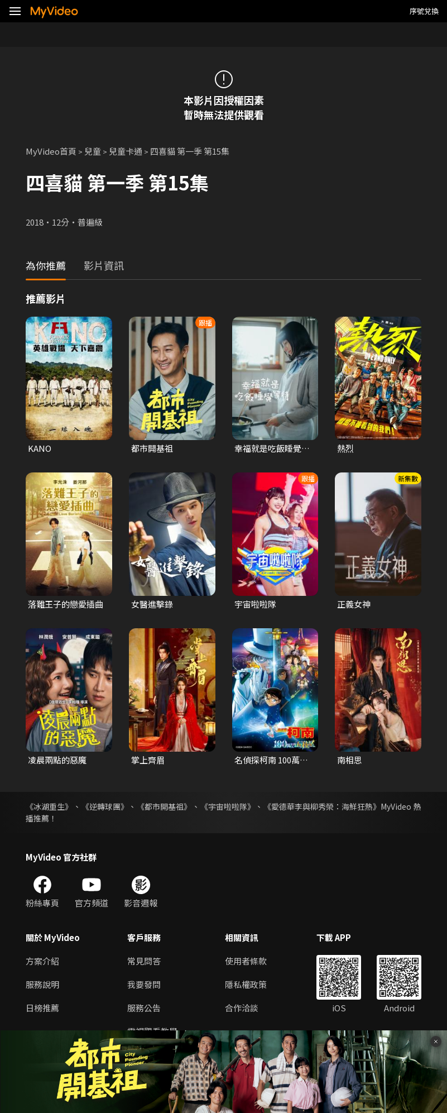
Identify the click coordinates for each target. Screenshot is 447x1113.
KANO (39, 448)
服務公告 (144, 1008)
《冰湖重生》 (49, 806)
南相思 (349, 760)
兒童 (92, 151)
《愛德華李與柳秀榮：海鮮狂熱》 (322, 806)
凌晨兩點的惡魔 (57, 760)
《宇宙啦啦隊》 (227, 806)
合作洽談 (241, 1008)
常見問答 (144, 961)
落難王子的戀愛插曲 (65, 604)
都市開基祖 (152, 448)
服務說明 (42, 984)
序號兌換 (424, 11)
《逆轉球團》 (104, 806)
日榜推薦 (42, 1008)
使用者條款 (246, 961)
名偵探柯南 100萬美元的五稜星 (271, 760)
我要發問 (144, 984)
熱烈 (345, 448)
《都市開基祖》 (164, 806)
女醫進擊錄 (152, 604)
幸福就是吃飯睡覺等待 (272, 448)
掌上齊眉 (148, 760)
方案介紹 (42, 961)
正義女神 (354, 604)
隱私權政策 (246, 984)
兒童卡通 (125, 151)
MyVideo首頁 (51, 151)
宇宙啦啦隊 (255, 604)
